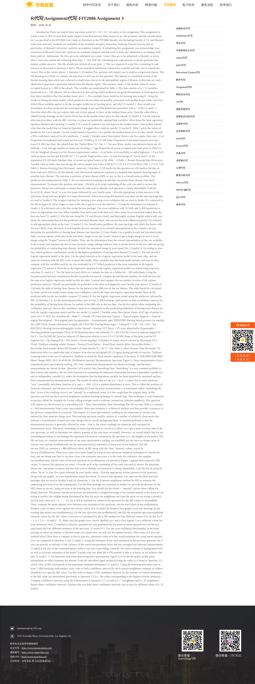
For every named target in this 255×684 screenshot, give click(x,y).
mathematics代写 (184, 36)
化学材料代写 (183, 131)
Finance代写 (182, 146)
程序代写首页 (92, 5)
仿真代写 (180, 153)
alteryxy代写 (182, 182)
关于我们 (114, 5)
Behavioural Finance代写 (188, 72)
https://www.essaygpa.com (34, 656)
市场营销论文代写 (185, 50)
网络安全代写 (183, 94)
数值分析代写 (183, 175)
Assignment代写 (184, 87)
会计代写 (180, 197)
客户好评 (188, 5)
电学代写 (180, 204)
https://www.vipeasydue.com (35, 652)
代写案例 (170, 5)
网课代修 (151, 5)
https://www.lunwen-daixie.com (37, 648)
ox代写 (179, 102)
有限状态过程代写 (185, 116)
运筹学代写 (182, 124)
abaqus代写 (181, 58)
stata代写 (180, 138)
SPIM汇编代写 (183, 190)
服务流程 (207, 5)
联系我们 (226, 5)
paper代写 (181, 65)
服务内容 (132, 5)
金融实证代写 (183, 28)
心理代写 (180, 168)
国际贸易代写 (183, 109)
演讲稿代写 (182, 160)
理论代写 (180, 43)
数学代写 (180, 80)
